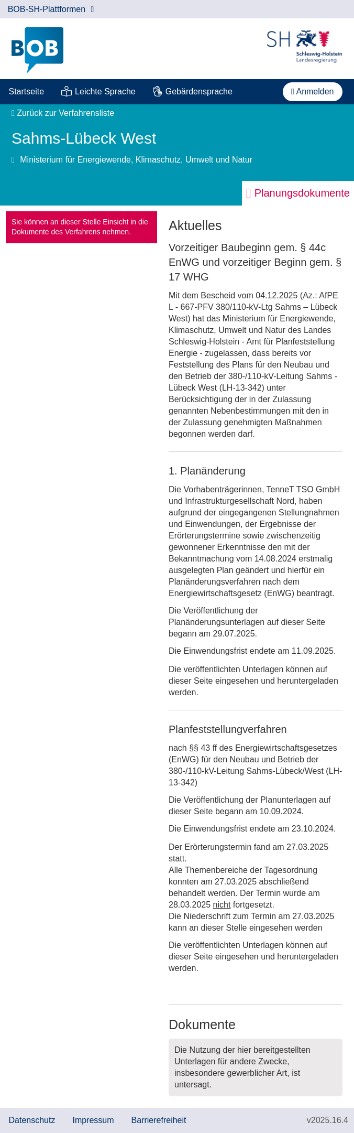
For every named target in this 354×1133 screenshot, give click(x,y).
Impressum (93, 1120)
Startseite (27, 91)
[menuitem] (26, 91)
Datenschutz (32, 1120)
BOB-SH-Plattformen (51, 9)
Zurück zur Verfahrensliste (63, 113)
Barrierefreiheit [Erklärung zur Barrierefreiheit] (158, 1120)
